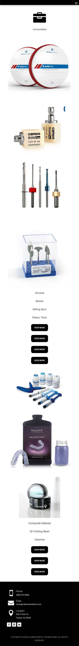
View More (39, 328)
